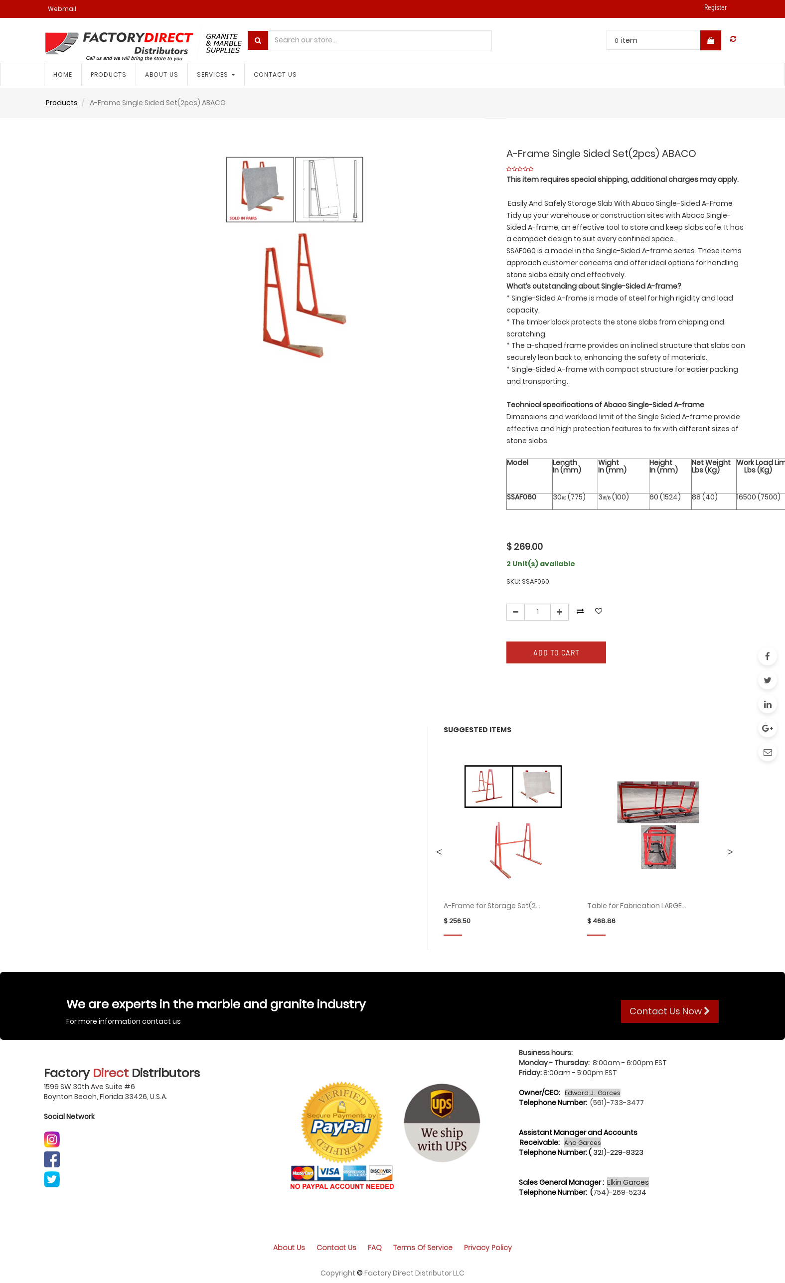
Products (62, 103)
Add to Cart (556, 652)
